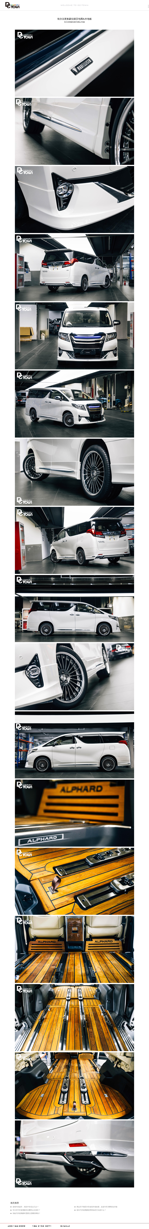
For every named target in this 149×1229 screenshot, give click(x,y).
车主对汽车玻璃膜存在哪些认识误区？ (26, 1210)
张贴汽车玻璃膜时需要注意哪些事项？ (26, 1213)
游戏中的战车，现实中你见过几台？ (26, 1207)
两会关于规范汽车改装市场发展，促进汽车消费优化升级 (97, 1207)
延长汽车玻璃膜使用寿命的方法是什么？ (91, 1210)
